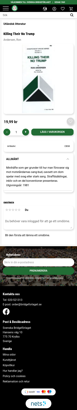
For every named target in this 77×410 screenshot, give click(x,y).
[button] (6, 9)
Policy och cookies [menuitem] (14, 376)
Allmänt (12, 159)
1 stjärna (6, 209)
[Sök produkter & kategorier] (34, 15)
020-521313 (15, 300)
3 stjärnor (12, 209)
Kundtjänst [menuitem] (9, 360)
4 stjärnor (16, 209)
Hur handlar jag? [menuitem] (13, 370)
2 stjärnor (9, 209)
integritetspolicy (56, 278)
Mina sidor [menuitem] (9, 354)
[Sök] (72, 15)
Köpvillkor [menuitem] (9, 365)
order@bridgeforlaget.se (27, 304)
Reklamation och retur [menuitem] (16, 381)
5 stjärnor (19, 209)
